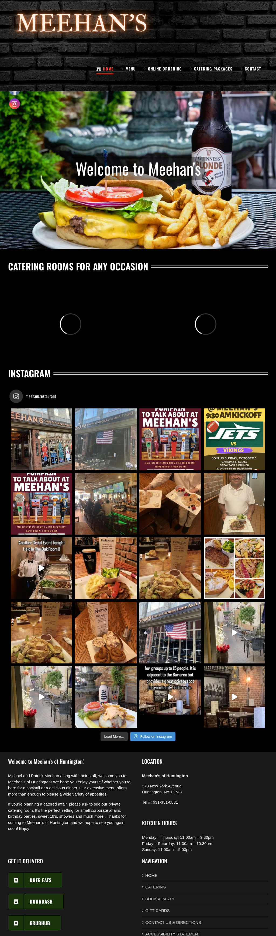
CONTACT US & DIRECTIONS (173, 922)
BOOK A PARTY (160, 899)
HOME (151, 875)
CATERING (155, 887)
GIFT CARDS (157, 910)
